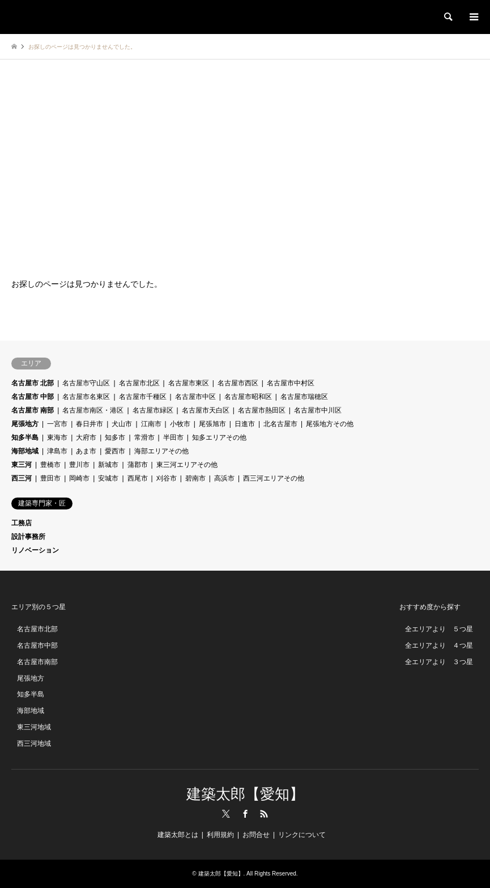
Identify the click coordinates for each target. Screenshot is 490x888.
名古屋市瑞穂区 (304, 397)
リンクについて (302, 835)
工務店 (21, 523)
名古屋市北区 (139, 383)
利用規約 (220, 835)
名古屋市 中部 (32, 397)
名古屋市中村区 (290, 383)
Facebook (245, 814)
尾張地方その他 (329, 424)
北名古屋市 (280, 424)
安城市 (108, 478)
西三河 (21, 478)
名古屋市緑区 (153, 410)
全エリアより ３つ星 (439, 662)
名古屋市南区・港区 (92, 410)
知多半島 (25, 437)
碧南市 (195, 478)
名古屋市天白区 (205, 410)
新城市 (108, 465)
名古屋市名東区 (86, 397)
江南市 (151, 424)
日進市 (245, 424)
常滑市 (144, 437)
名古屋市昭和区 (248, 397)
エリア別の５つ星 (38, 607)
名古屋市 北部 (32, 383)
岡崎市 (79, 478)
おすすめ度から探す (430, 607)
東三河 (21, 465)
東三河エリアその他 (187, 465)
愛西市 (115, 451)
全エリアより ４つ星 (439, 645)
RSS (264, 814)
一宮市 (57, 424)
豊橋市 (50, 465)
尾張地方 (25, 424)
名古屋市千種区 (143, 397)
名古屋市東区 (188, 383)
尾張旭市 (212, 424)
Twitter (226, 814)
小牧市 (180, 424)
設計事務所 (28, 537)
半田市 (173, 437)
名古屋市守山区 (86, 383)
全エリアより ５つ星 (439, 629)
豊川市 (79, 465)
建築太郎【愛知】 (245, 794)
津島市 (57, 451)
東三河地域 (34, 727)
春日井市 (89, 424)
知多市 (115, 437)
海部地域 (25, 451)
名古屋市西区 (238, 383)
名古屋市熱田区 (262, 410)
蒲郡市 (137, 465)
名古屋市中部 (37, 645)
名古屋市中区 (195, 397)
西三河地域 (34, 743)
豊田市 (50, 478)
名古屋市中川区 (318, 410)
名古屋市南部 (37, 662)
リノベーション (35, 550)
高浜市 (224, 478)
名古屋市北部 (37, 629)
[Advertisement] (245, 167)
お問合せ (256, 835)
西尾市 (137, 478)
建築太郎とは (177, 835)
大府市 (86, 437)
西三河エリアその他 (273, 478)
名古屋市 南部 (32, 410)
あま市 (86, 451)
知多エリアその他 (219, 437)
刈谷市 (166, 478)
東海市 (57, 437)
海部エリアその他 (161, 451)
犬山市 (122, 424)
